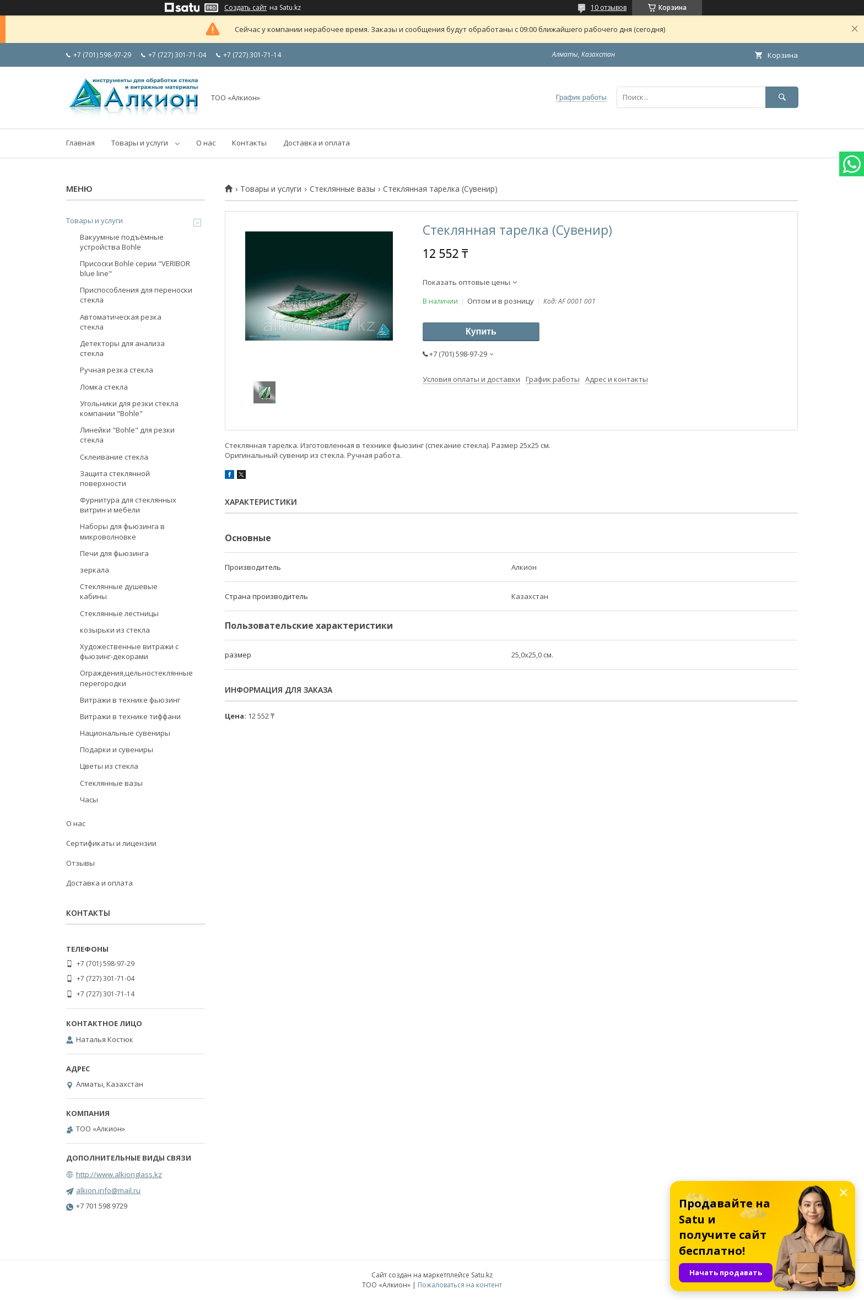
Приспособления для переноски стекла (136, 295)
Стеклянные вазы (342, 189)
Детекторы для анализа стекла (122, 348)
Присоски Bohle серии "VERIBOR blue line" (135, 268)
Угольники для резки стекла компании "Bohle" (129, 408)
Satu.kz (482, 1275)
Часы (89, 800)
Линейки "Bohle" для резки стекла (127, 435)
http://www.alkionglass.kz (119, 1174)
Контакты (249, 143)
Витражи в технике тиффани (130, 716)
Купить (481, 331)
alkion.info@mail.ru (108, 1190)
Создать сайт (245, 8)
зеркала (94, 570)
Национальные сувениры (125, 733)
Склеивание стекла (114, 457)
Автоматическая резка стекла (120, 322)
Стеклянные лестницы (119, 613)
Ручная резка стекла (116, 370)
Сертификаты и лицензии (111, 843)
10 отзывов (609, 7)
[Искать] (781, 97)
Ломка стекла (104, 387)
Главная (80, 143)
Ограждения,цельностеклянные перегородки (136, 678)
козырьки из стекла (115, 630)
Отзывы (80, 863)
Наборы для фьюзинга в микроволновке (122, 531)
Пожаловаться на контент (460, 1285)
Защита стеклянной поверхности (115, 478)
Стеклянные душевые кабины (119, 591)
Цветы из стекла (109, 766)
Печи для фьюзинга (114, 553)
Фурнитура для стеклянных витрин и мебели (128, 505)
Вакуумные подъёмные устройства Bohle (122, 242)
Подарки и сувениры (116, 749)
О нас (205, 143)
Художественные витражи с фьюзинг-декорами (129, 651)
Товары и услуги (139, 143)
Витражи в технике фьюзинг (130, 700)
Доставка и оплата (316, 143)
